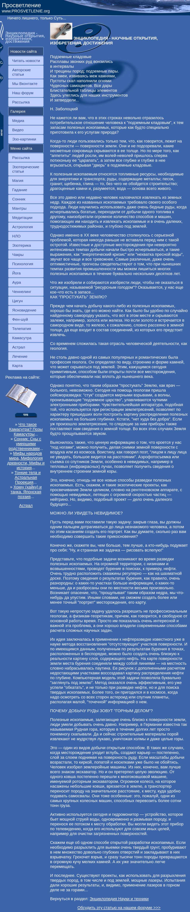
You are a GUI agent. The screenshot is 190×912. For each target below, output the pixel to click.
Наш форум (22, 93)
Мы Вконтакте (25, 83)
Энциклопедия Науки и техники (119, 898)
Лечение (19, 356)
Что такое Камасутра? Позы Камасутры (26, 429)
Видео (17, 130)
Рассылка (21, 102)
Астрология (22, 227)
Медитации (22, 217)
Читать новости (26, 60)
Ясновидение (24, 310)
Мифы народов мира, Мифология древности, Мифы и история (26, 460)
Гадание (19, 190)
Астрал (18, 347)
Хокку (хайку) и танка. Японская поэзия (26, 492)
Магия (17, 180)
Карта (17, 365)
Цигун (17, 301)
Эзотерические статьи (25, 169)
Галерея (18, 111)
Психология (22, 264)
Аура (16, 282)
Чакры (18, 254)
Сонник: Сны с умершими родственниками (25, 444)
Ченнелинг (21, 291)
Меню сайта (21, 148)
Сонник (18, 199)
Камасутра (21, 338)
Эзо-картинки (24, 139)
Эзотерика (21, 245)
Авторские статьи (21, 72)
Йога (16, 273)
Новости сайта (24, 51)
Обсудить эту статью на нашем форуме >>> (119, 907)
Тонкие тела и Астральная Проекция (28, 477)
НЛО (16, 236)
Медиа (18, 120)
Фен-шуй (20, 319)
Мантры (19, 208)
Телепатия (21, 328)
